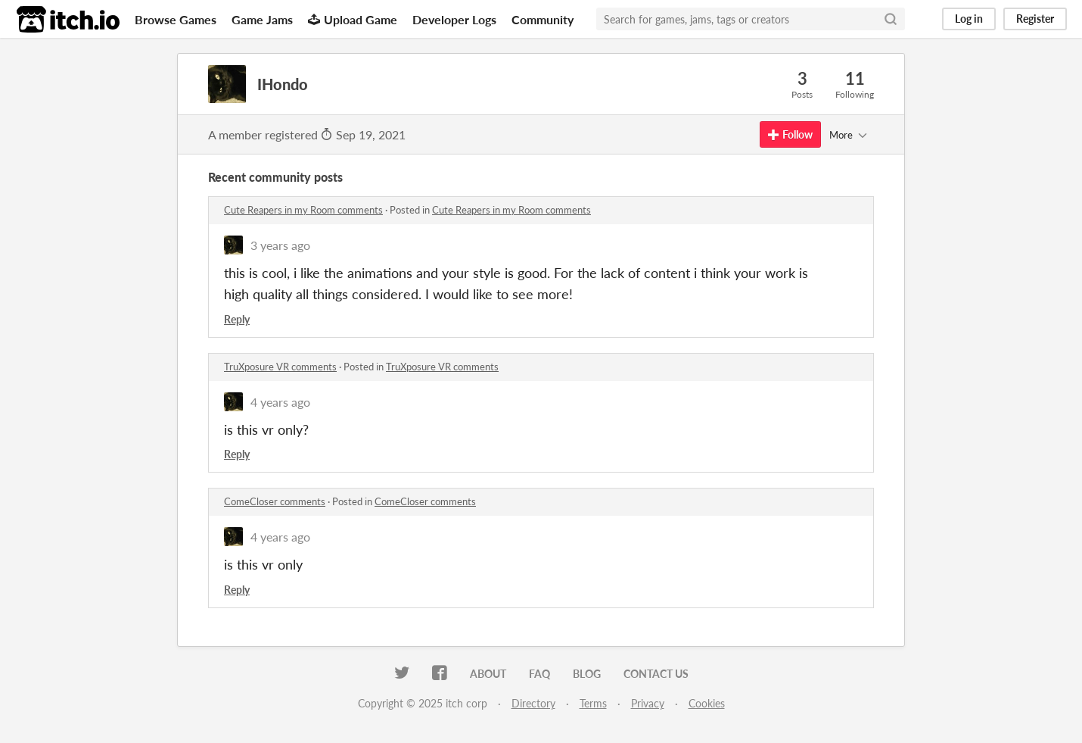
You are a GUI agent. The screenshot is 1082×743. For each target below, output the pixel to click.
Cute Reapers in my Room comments (303, 210)
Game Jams (262, 19)
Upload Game (352, 19)
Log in (969, 18)
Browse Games (175, 19)
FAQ (539, 673)
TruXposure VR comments (280, 367)
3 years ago (280, 245)
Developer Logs (454, 19)
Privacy (647, 703)
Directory (533, 703)
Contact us (656, 673)
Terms (593, 703)
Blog (587, 673)
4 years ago (280, 402)
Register (1035, 18)
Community (542, 19)
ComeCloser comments (274, 501)
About (488, 673)
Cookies (707, 703)
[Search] (890, 19)
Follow (790, 134)
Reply (237, 319)
